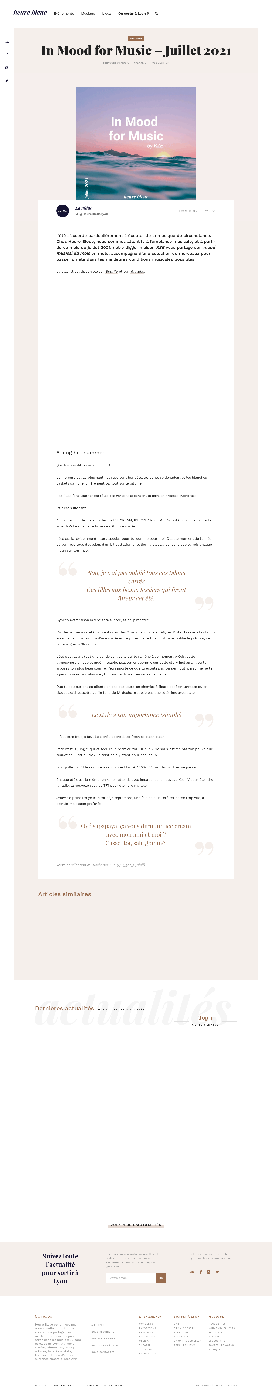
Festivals (146, 1332)
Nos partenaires (103, 1338)
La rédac (83, 207)
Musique (88, 13)
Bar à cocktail (185, 1328)
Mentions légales (209, 1385)
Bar (176, 1324)
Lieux (106, 13)
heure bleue (30, 12)
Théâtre (145, 1345)
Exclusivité (217, 1341)
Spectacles (147, 1337)
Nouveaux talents (222, 1328)
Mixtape (214, 1337)
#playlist (141, 63)
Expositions (147, 1328)
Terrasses (181, 1337)
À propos (97, 1325)
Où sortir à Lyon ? (133, 13)
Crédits (231, 1385)
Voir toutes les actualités (120, 1009)
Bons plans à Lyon (104, 1345)
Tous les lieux (184, 1345)
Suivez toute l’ (60, 1268)
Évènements (64, 13)
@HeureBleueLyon (93, 214)
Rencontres (217, 1324)
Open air (145, 1341)
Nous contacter (103, 1352)
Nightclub (181, 1332)
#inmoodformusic (116, 63)
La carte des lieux (187, 1341)
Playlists (215, 1332)
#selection (160, 63)
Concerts (146, 1324)
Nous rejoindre (102, 1332)
